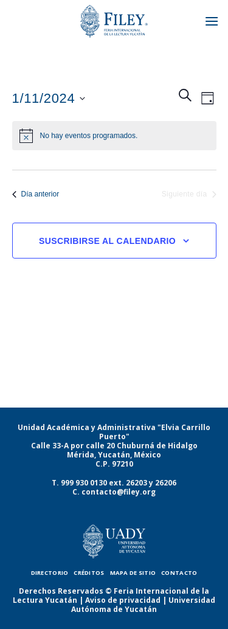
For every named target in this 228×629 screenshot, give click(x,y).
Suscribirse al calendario (107, 241)
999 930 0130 (84, 483)
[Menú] (211, 21)
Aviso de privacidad (123, 600)
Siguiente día (189, 194)
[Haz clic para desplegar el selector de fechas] (49, 98)
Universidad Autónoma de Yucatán (143, 604)
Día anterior (36, 194)
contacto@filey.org (118, 492)
